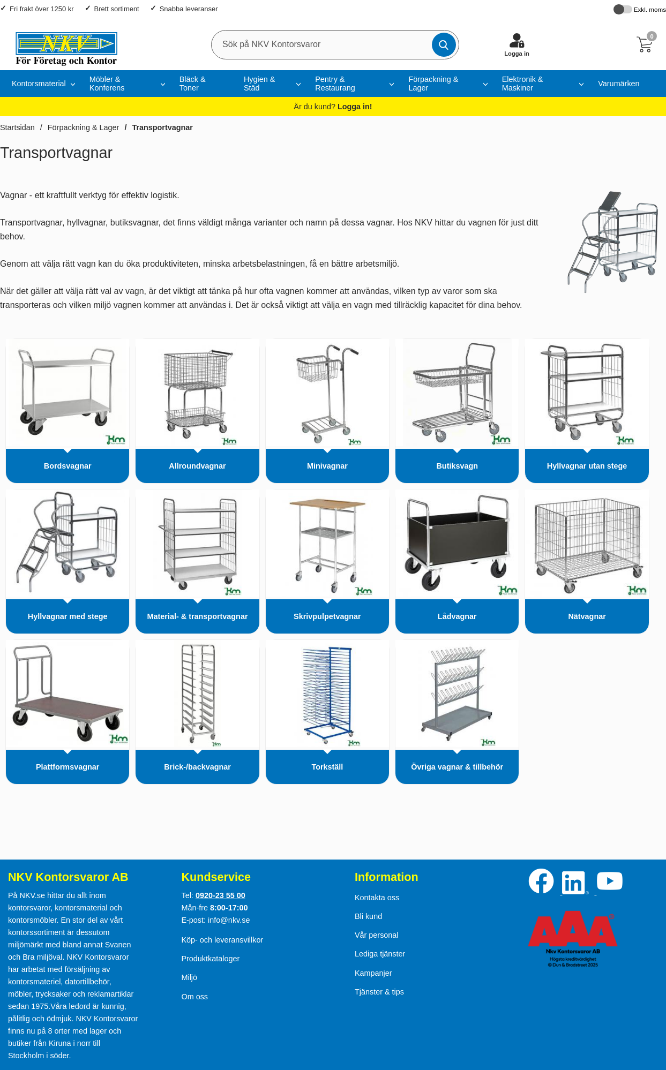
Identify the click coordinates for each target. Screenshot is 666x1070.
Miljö (189, 977)
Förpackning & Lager (433, 83)
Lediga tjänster (380, 954)
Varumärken (618, 83)
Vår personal (377, 935)
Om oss (194, 996)
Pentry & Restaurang (335, 83)
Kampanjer (373, 973)
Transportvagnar (162, 127)
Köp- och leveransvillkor (222, 940)
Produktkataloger (210, 958)
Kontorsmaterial (39, 83)
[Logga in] (517, 44)
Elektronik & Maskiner (522, 83)
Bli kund (368, 916)
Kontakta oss (377, 897)
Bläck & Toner (192, 83)
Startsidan (17, 127)
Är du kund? (333, 106)
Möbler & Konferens (107, 83)
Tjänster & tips (379, 992)
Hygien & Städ (259, 83)
